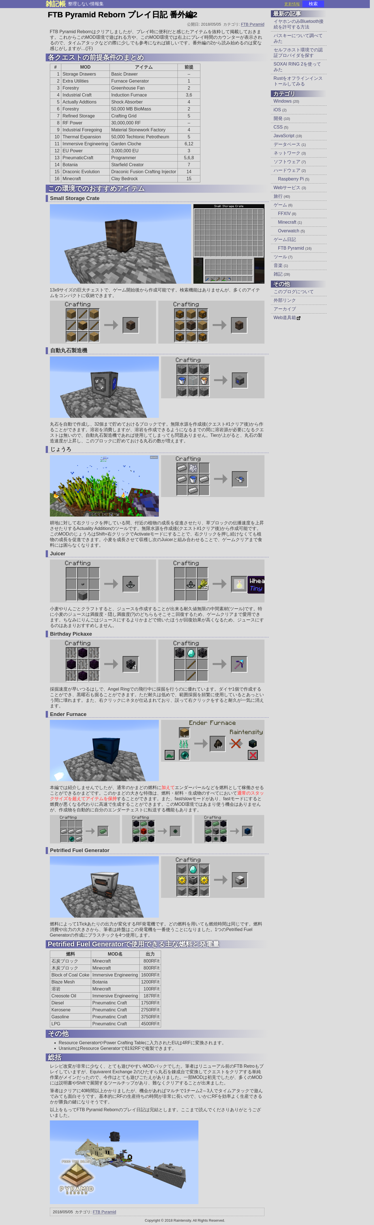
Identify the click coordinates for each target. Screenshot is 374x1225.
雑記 (282, 274)
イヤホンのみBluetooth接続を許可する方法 (299, 24)
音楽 (281, 265)
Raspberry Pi (294, 179)
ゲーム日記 (285, 239)
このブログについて (294, 291)
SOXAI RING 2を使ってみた (297, 67)
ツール (283, 256)
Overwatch (291, 230)
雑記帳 (56, 4)
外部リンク (285, 300)
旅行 (282, 196)
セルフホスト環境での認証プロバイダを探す (298, 52)
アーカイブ (285, 309)
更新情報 (292, 4)
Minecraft (290, 222)
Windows (286, 101)
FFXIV (287, 213)
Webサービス (290, 187)
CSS (281, 127)
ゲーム (283, 204)
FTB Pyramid (252, 24)
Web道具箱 (285, 317)
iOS (280, 109)
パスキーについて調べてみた (298, 38)
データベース (290, 144)
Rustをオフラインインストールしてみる (298, 81)
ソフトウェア (290, 161)
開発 (282, 118)
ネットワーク (290, 153)
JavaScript (288, 135)
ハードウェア (290, 170)
